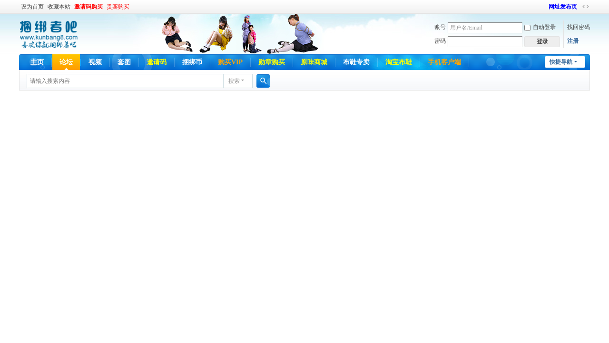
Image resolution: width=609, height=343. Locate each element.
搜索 (234, 81)
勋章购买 (271, 62)
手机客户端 (444, 62)
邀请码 (157, 62)
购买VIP (230, 62)
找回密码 (578, 27)
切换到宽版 (585, 6)
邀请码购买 (88, 6)
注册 (573, 41)
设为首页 (32, 6)
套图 (124, 62)
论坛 (66, 62)
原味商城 (314, 62)
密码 (440, 41)
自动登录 (540, 27)
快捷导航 (561, 62)
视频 (95, 62)
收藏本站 (59, 6)
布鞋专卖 (356, 62)
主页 (37, 62)
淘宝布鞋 (398, 62)
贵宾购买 (118, 6)
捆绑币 (192, 62)
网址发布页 (563, 6)
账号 (440, 27)
